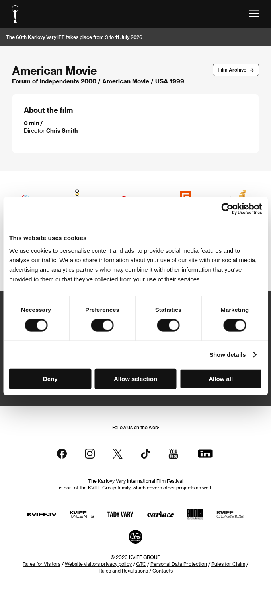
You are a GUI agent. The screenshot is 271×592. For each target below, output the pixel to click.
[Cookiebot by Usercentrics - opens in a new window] (227, 209)
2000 (88, 81)
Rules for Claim (228, 564)
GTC (141, 564)
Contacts (162, 570)
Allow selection (135, 378)
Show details (227, 354)
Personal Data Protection (178, 564)
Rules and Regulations (123, 570)
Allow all (221, 378)
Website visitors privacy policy (98, 564)
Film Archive (232, 69)
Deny (50, 378)
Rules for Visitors (41, 564)
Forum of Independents (45, 81)
